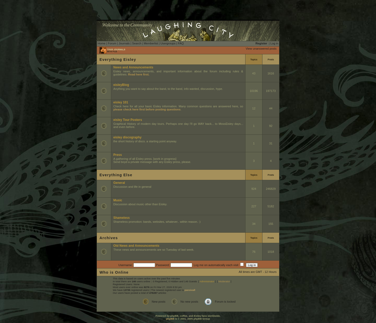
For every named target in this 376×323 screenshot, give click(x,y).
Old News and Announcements (136, 246)
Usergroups (167, 43)
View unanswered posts (261, 48)
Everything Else (115, 175)
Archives (108, 238)
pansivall (190, 290)
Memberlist (151, 43)
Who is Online (114, 272)
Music (117, 200)
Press (117, 155)
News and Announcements (133, 67)
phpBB (170, 318)
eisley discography (127, 137)
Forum (112, 43)
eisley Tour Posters (127, 120)
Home (101, 43)
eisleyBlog (121, 85)
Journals (124, 43)
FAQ (181, 43)
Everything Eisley (117, 59)
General (119, 183)
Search (136, 43)
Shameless (121, 218)
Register (261, 43)
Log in (274, 43)
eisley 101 (120, 102)
